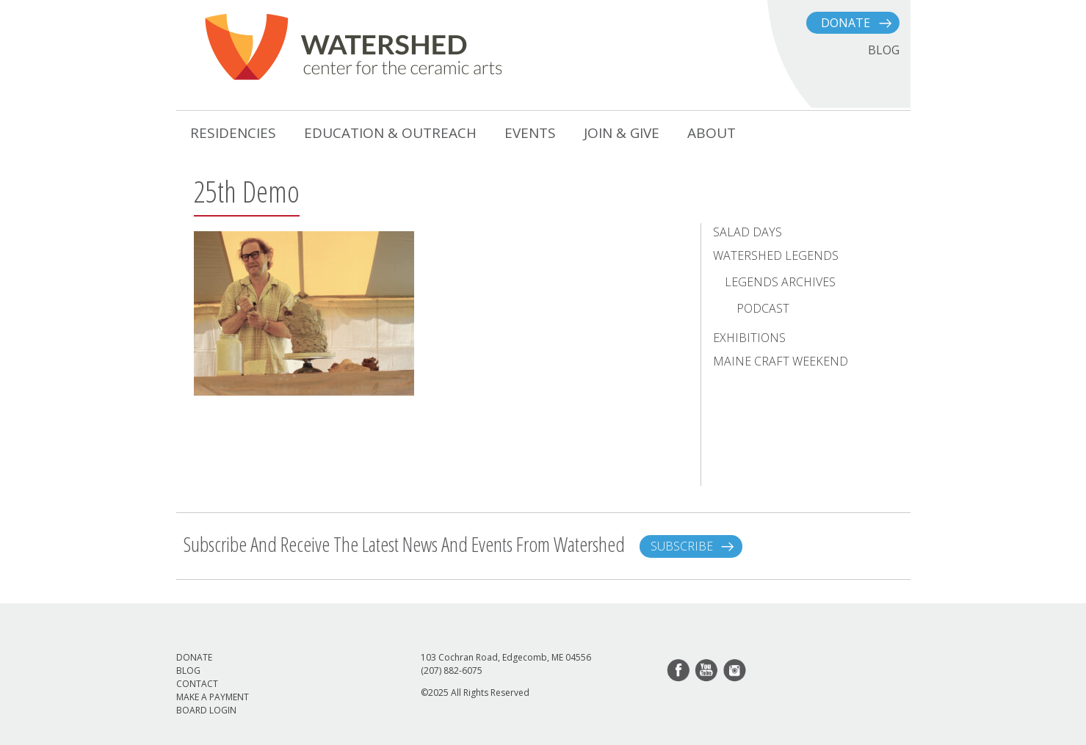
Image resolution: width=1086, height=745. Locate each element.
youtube (707, 671)
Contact (197, 683)
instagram (735, 671)
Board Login (206, 710)
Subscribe (682, 546)
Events (530, 132)
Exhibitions (749, 338)
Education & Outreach (390, 132)
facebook (679, 671)
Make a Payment (212, 697)
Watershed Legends (776, 255)
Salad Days (747, 232)
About (711, 132)
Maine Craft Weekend (780, 361)
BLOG (883, 50)
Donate (845, 23)
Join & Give (621, 132)
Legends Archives (780, 282)
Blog (188, 670)
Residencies (233, 132)
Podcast (762, 308)
